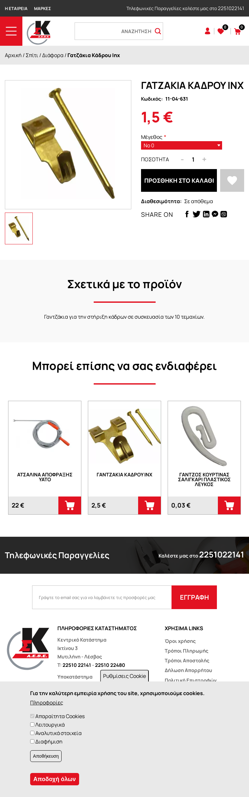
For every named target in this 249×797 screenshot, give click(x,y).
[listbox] (181, 145)
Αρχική (13, 55)
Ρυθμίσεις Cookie (124, 676)
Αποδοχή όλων (54, 779)
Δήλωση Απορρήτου (188, 670)
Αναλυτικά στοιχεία (58, 733)
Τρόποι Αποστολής (187, 660)
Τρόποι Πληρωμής (186, 650)
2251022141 (231, 8)
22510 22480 (110, 665)
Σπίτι (32, 55)
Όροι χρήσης (180, 641)
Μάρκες (42, 8)
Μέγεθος (151, 137)
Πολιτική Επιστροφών (191, 680)
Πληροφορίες (46, 702)
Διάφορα (53, 55)
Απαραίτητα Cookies (60, 716)
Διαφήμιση (49, 741)
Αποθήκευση (46, 756)
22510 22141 (77, 665)
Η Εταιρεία (16, 8)
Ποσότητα (155, 159)
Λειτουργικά (50, 724)
